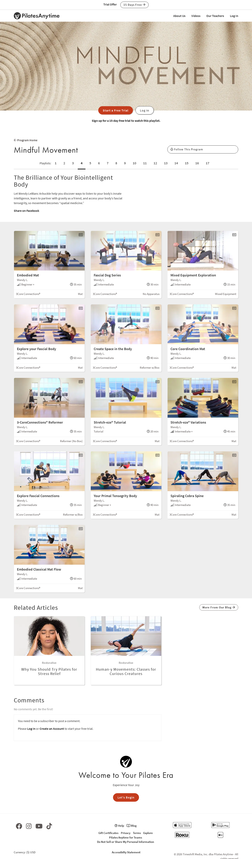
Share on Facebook (26, 211)
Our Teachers (215, 16)
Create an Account (52, 729)
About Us (179, 16)
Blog (132, 825)
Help (119, 825)
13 (166, 163)
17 (207, 163)
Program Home (25, 140)
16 (197, 163)
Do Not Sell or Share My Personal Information (125, 842)
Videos (195, 16)
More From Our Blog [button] (218, 607)
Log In (234, 16)
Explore (148, 833)
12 (155, 163)
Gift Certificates (108, 833)
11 (145, 163)
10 (134, 163)
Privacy (125, 833)
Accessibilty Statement (126, 852)
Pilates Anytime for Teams (125, 837)
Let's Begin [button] (126, 797)
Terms (137, 833)
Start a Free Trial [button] (115, 110)
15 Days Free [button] (134, 5)
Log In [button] (144, 110)
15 (186, 163)
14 (176, 163)
